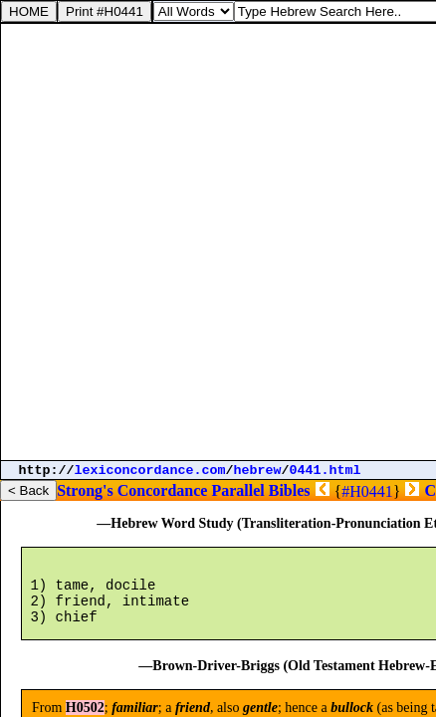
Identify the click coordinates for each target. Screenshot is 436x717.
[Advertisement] (218, 242)
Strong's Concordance (132, 490)
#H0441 (367, 491)
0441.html (325, 470)
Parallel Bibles (260, 490)
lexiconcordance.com (150, 470)
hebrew (258, 470)
